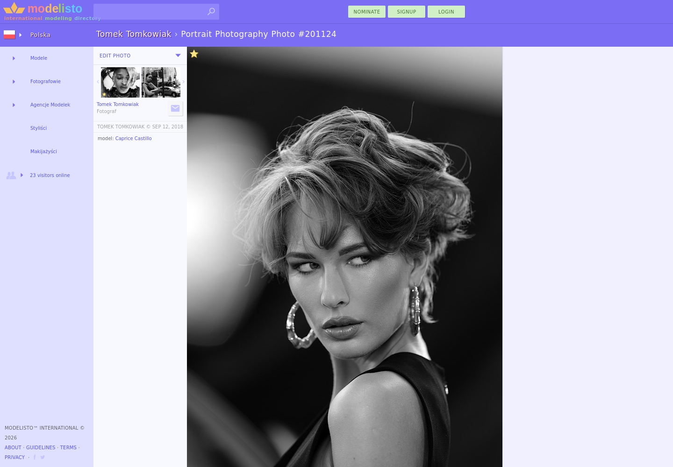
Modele (38, 58)
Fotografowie (45, 81)
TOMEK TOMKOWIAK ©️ (124, 126)
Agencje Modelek (50, 104)
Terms (68, 447)
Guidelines (41, 447)
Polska (40, 35)
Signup (406, 11)
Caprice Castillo (133, 138)
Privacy (15, 457)
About (13, 447)
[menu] (178, 55)
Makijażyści (43, 151)
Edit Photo (115, 55)
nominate (367, 11)
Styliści (38, 128)
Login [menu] (446, 11)
